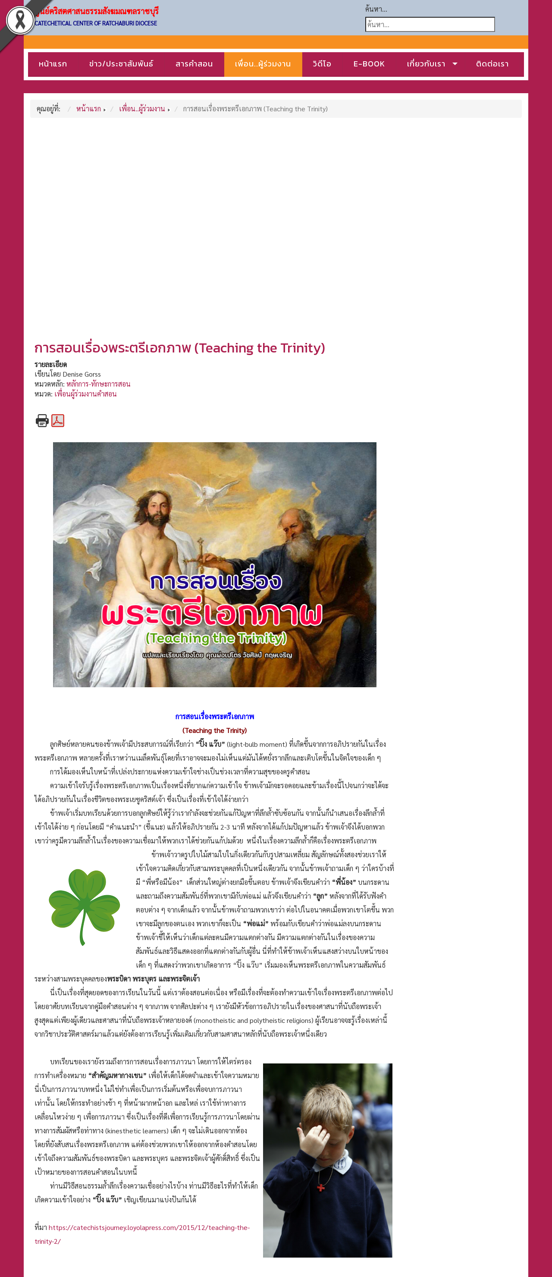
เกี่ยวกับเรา (426, 63)
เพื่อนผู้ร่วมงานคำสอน (85, 393)
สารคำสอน (194, 63)
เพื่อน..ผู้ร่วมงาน (263, 63)
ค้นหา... (376, 8)
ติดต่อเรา (492, 63)
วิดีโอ (322, 63)
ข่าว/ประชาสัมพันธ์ (121, 63)
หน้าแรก (53, 63)
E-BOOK (369, 63)
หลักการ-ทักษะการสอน (98, 383)
